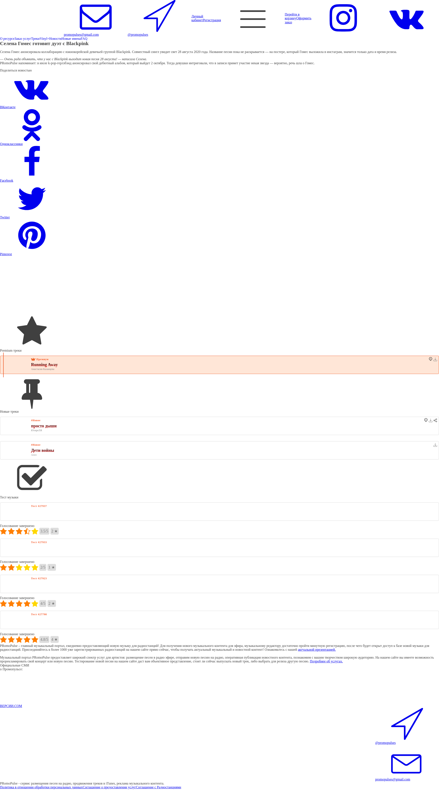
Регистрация (212, 20)
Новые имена (71, 38)
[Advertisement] (127, 286)
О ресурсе (7, 38)
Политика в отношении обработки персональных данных (41, 787)
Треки (35, 38)
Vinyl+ (44, 38)
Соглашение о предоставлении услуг (109, 787)
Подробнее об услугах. (326, 661)
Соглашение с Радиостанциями (158, 787)
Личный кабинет (197, 18)
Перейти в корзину (292, 16)
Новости (55, 38)
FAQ (84, 38)
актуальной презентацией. (317, 649)
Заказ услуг (22, 38)
